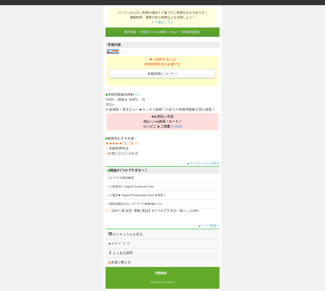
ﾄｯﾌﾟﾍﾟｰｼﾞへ (119, 243)
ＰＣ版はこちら (162, 22)
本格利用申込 (119, 148)
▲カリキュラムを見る (202, 163)
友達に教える (119, 262)
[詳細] (177, 126)
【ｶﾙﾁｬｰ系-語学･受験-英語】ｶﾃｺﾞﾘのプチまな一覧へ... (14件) (154, 210)
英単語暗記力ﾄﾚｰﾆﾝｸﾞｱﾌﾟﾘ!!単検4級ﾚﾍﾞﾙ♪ (135, 203)
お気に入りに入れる (123, 153)
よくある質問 (120, 253)
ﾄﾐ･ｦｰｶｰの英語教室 (121, 177)
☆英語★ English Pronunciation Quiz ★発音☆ (137, 195)
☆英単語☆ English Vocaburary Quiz (131, 186)
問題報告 (161, 273)
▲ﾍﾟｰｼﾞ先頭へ (208, 225)
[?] (137, 94)
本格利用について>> (162, 73)
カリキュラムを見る (125, 234)
